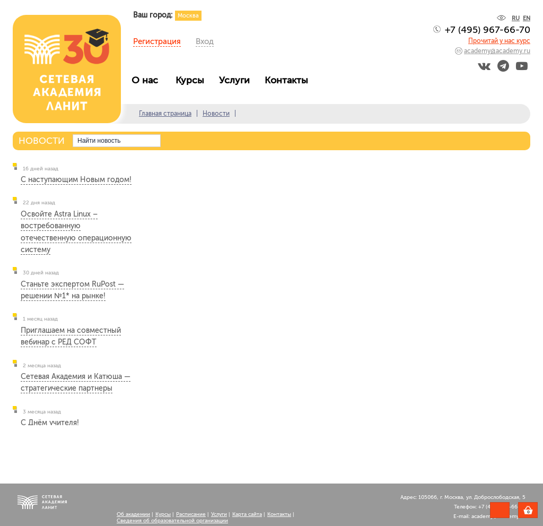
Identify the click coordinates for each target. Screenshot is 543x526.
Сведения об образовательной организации (172, 521)
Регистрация (157, 41)
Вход (205, 41)
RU (516, 18)
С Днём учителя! (50, 422)
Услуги (237, 80)
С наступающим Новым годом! (76, 179)
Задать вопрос (500, 510)
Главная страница (165, 113)
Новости (216, 113)
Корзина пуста (537, 511)
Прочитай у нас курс (499, 41)
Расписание (191, 514)
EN (526, 18)
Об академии (133, 514)
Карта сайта (247, 514)
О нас (149, 80)
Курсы (192, 80)
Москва (188, 15)
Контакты (289, 80)
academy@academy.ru (497, 51)
